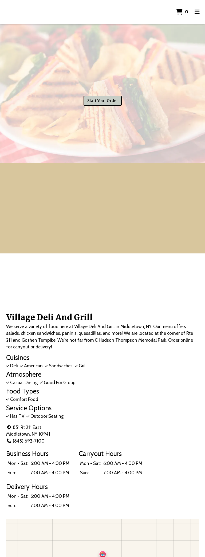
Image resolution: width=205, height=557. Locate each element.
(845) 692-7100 (25, 441)
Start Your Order (102, 100)
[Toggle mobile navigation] (197, 12)
